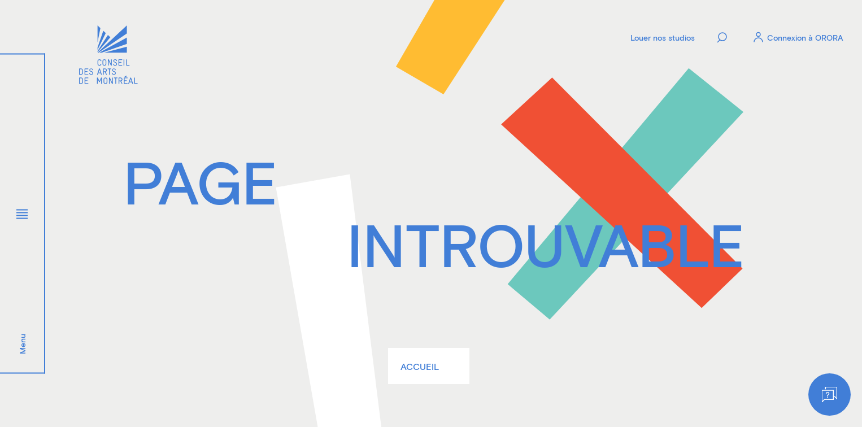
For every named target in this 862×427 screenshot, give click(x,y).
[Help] (829, 394)
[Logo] (108, 56)
